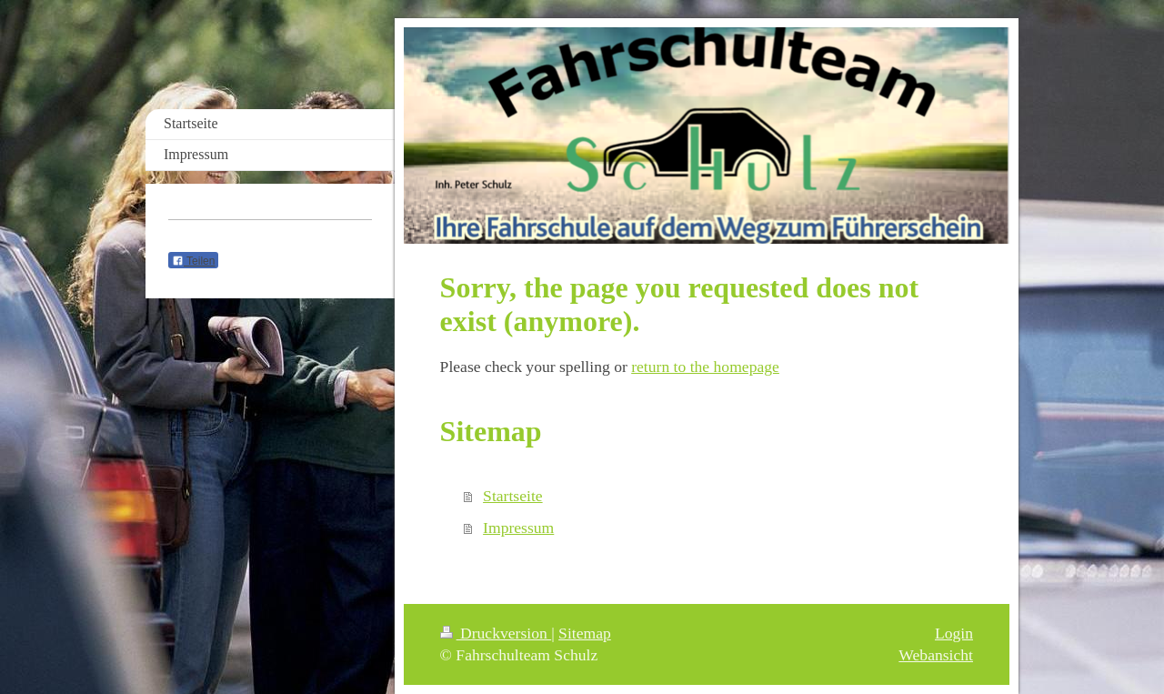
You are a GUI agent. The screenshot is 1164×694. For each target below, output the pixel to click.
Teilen (193, 261)
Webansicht (935, 655)
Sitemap (584, 633)
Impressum (518, 527)
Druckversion (496, 633)
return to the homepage (705, 366)
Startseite (512, 496)
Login (954, 633)
